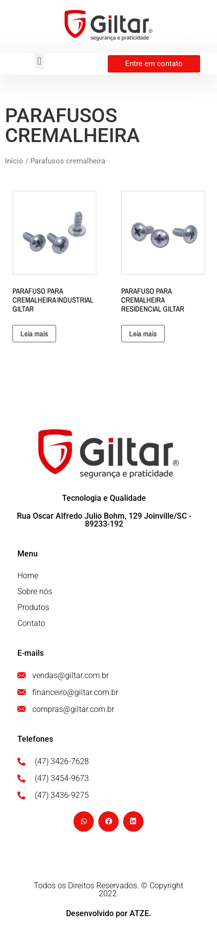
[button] (39, 61)
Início (14, 160)
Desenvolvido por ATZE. (108, 913)
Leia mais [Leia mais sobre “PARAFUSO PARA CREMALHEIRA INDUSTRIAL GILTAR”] (34, 333)
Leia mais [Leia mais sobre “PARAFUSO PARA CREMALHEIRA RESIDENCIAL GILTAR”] (143, 333)
